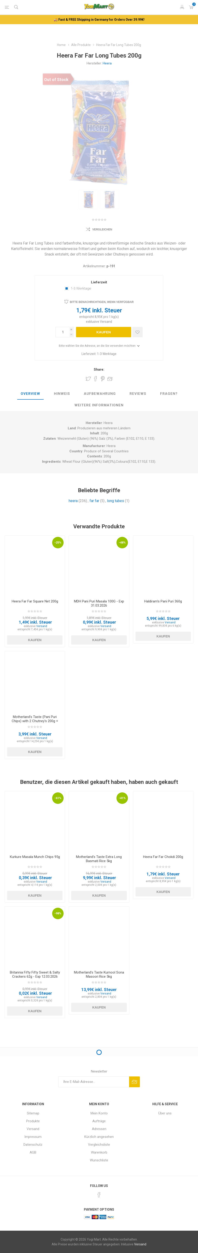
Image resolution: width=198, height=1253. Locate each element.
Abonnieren (134, 1081)
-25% (57, 542)
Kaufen (103, 332)
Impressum (33, 1137)
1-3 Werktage (81, 288)
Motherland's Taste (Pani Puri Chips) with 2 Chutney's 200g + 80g (35, 721)
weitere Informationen (99, 405)
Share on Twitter (88, 378)
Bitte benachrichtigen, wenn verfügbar (102, 302)
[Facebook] (99, 1194)
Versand (106, 321)
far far (94, 501)
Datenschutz (32, 1145)
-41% (122, 798)
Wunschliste (99, 1160)
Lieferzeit (99, 282)
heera (73, 501)
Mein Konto (99, 1113)
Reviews (138, 394)
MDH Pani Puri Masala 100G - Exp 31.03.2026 (99, 603)
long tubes (115, 501)
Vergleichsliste (99, 1145)
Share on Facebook (95, 378)
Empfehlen (110, 378)
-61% (57, 798)
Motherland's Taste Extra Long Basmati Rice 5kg (99, 859)
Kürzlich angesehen (99, 1137)
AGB (33, 1152)
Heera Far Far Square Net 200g (35, 601)
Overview (30, 394)
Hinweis (62, 394)
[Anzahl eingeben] (62, 332)
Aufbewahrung (100, 394)
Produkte (33, 1121)
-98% (57, 913)
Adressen (99, 1129)
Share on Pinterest (102, 378)
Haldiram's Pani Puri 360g (163, 601)
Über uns (165, 1113)
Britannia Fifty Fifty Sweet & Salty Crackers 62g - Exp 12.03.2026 (35, 974)
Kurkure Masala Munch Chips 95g (35, 857)
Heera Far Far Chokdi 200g (163, 857)
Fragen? (169, 394)
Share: (99, 369)
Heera (107, 63)
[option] (88, 199)
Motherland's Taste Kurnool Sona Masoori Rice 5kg (99, 974)
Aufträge (99, 1121)
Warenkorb (99, 1152)
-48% (122, 542)
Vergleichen (102, 229)
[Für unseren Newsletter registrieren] (93, 1081)
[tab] (30, 394)
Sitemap (33, 1113)
